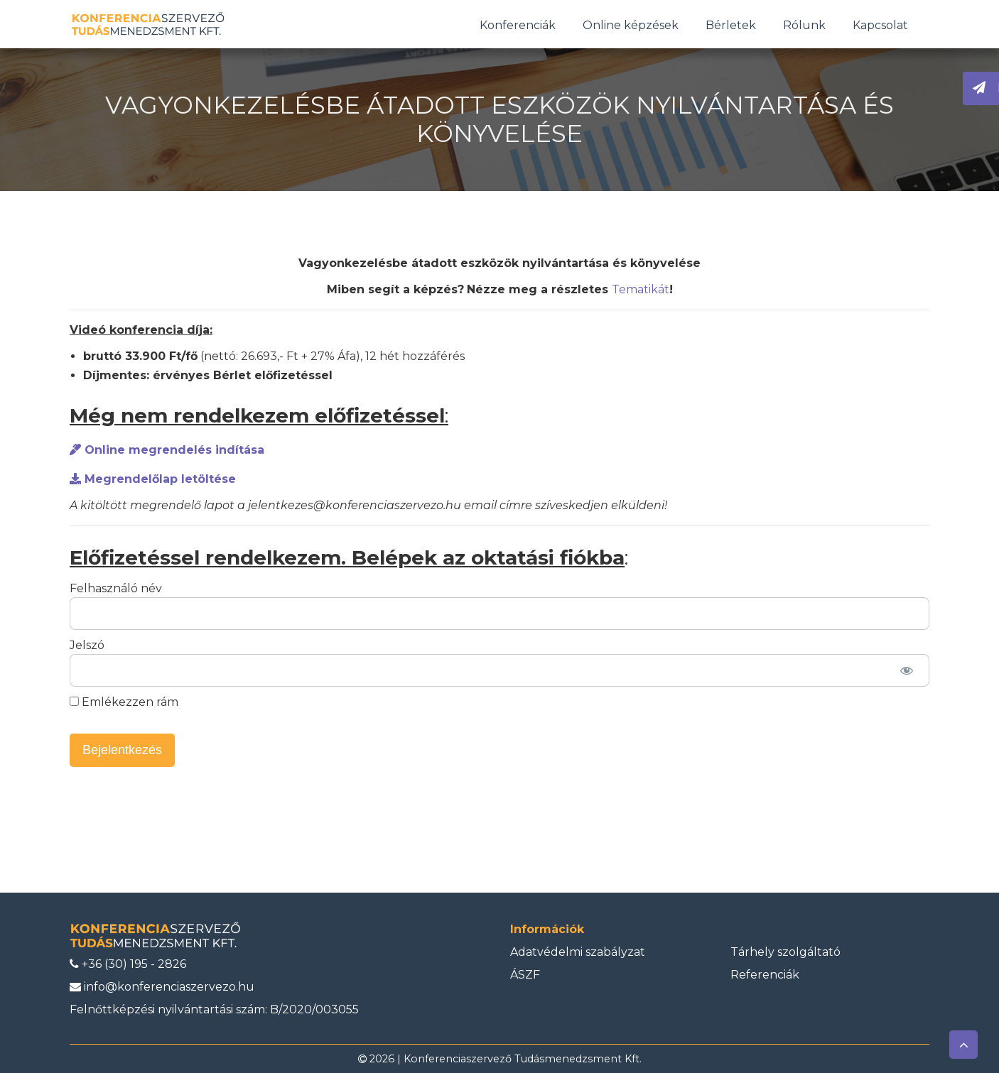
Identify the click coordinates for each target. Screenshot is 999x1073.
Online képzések (631, 25)
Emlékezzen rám (124, 702)
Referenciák (764, 974)
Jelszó (87, 645)
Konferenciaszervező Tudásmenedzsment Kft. (523, 1058)
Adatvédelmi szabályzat (577, 952)
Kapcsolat (880, 25)
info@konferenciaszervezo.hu (162, 986)
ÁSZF (525, 974)
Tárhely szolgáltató (785, 952)
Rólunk (804, 25)
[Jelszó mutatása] (906, 670)
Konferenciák (518, 25)
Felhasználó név (116, 588)
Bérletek (731, 25)
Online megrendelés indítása (167, 450)
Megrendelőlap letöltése (153, 479)
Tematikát (640, 289)
